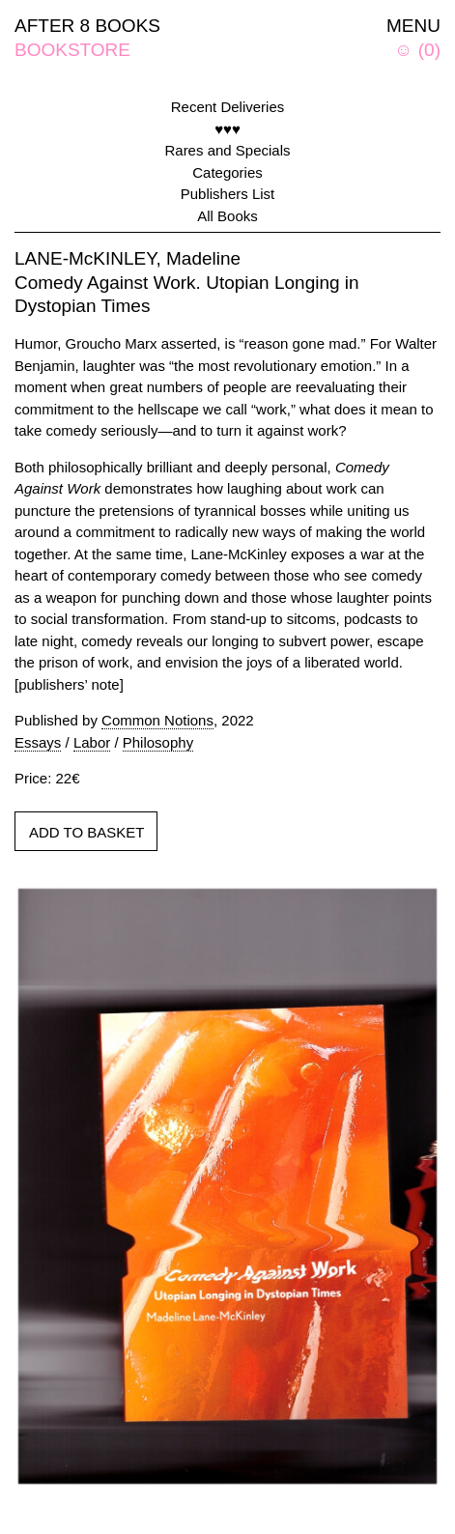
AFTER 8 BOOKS (87, 25)
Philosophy (158, 742)
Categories (227, 172)
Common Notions (157, 720)
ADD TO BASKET (86, 832)
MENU (413, 25)
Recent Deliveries (228, 107)
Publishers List (228, 193)
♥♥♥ (227, 129)
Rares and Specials (227, 150)
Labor (91, 742)
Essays (37, 742)
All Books (227, 216)
